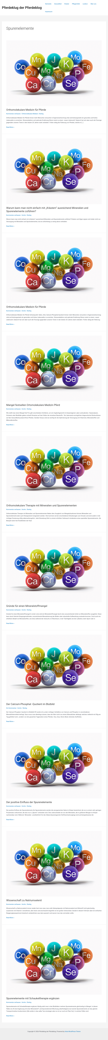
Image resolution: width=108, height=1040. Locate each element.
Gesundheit (58, 4)
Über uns (93, 4)
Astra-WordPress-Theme (72, 1031)
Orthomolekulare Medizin (30, 114)
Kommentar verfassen (13, 114)
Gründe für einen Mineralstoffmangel (26, 606)
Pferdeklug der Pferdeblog (22, 8)
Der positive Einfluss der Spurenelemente (29, 802)
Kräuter (66, 4)
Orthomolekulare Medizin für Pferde (26, 109)
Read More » (10, 127)
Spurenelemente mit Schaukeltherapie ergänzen (32, 998)
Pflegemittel (76, 4)
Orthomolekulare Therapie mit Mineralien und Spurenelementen (41, 505)
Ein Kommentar (11, 708)
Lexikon (85, 4)
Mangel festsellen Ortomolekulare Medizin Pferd (33, 405)
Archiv (24, 215)
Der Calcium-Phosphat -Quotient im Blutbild (30, 704)
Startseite (48, 4)
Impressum (48, 11)
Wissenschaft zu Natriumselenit (24, 900)
